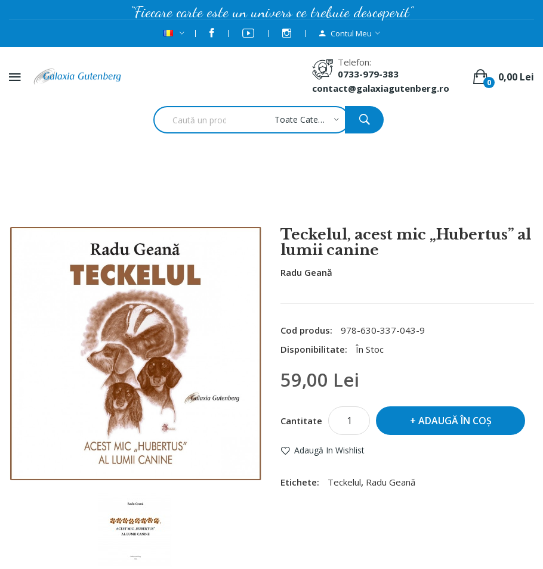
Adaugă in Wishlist (329, 450)
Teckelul (344, 482)
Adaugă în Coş (455, 420)
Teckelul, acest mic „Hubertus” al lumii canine (287, 195)
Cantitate (301, 421)
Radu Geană (306, 272)
